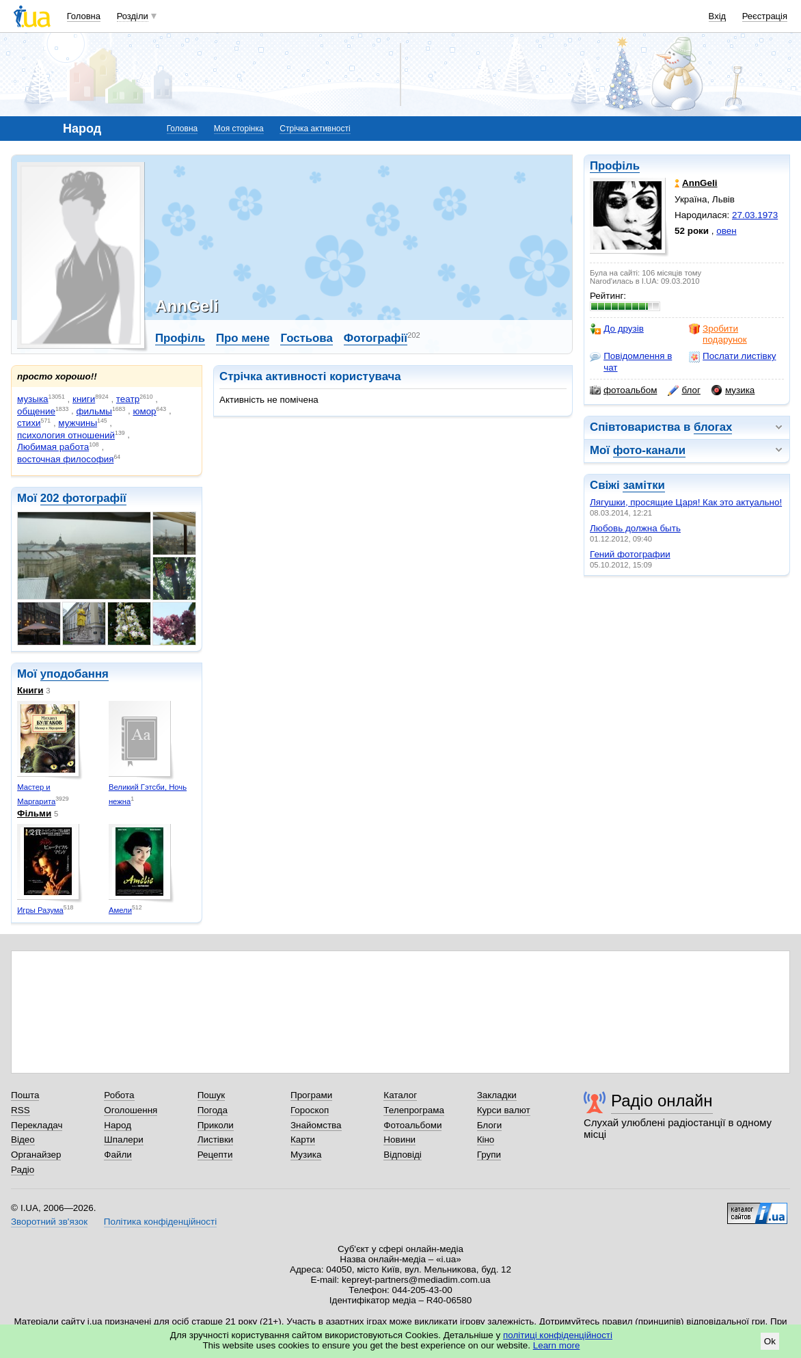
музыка (33, 399)
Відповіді (402, 1154)
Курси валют (503, 1110)
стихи (29, 423)
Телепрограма (413, 1110)
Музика (305, 1154)
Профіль (615, 165)
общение (36, 411)
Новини (399, 1139)
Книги (30, 690)
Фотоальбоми (412, 1125)
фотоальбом (623, 390)
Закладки (497, 1095)
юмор (144, 411)
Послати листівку (732, 356)
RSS (20, 1110)
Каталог (400, 1095)
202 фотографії (83, 498)
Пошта (25, 1095)
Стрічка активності (315, 128)
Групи (489, 1154)
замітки (644, 485)
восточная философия (65, 459)
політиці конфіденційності (557, 1335)
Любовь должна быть (635, 528)
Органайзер (36, 1154)
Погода (213, 1110)
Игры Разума (40, 910)
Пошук (212, 1095)
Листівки (216, 1139)
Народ (117, 1125)
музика (733, 390)
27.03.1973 (755, 215)
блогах (713, 427)
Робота (119, 1095)
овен (726, 231)
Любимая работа (53, 447)
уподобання (74, 673)
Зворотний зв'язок (49, 1221)
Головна (83, 16)
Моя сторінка (239, 128)
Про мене (243, 338)
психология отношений (66, 435)
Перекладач (36, 1125)
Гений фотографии (630, 554)
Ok (770, 1341)
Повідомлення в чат (631, 361)
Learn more (556, 1345)
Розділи (132, 16)
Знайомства (316, 1125)
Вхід (718, 16)
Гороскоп (309, 1110)
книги (83, 399)
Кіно (486, 1139)
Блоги (489, 1125)
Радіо (22, 1169)
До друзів (617, 328)
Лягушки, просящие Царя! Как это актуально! (686, 502)
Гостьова (306, 338)
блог (684, 390)
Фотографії (375, 338)
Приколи (216, 1125)
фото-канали (649, 450)
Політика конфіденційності (160, 1221)
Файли (118, 1154)
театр (127, 399)
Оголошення (130, 1110)
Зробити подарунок (718, 334)
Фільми (34, 813)
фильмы (94, 411)
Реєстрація (764, 16)
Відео (23, 1139)
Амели (120, 910)
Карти (302, 1139)
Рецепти (215, 1154)
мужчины (77, 423)
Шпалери (123, 1139)
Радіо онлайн (662, 1100)
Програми (311, 1095)
